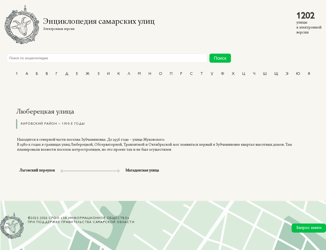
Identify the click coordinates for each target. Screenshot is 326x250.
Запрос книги (308, 228)
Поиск (220, 58)
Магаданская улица (142, 170)
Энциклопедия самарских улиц (99, 22)
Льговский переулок (37, 170)
